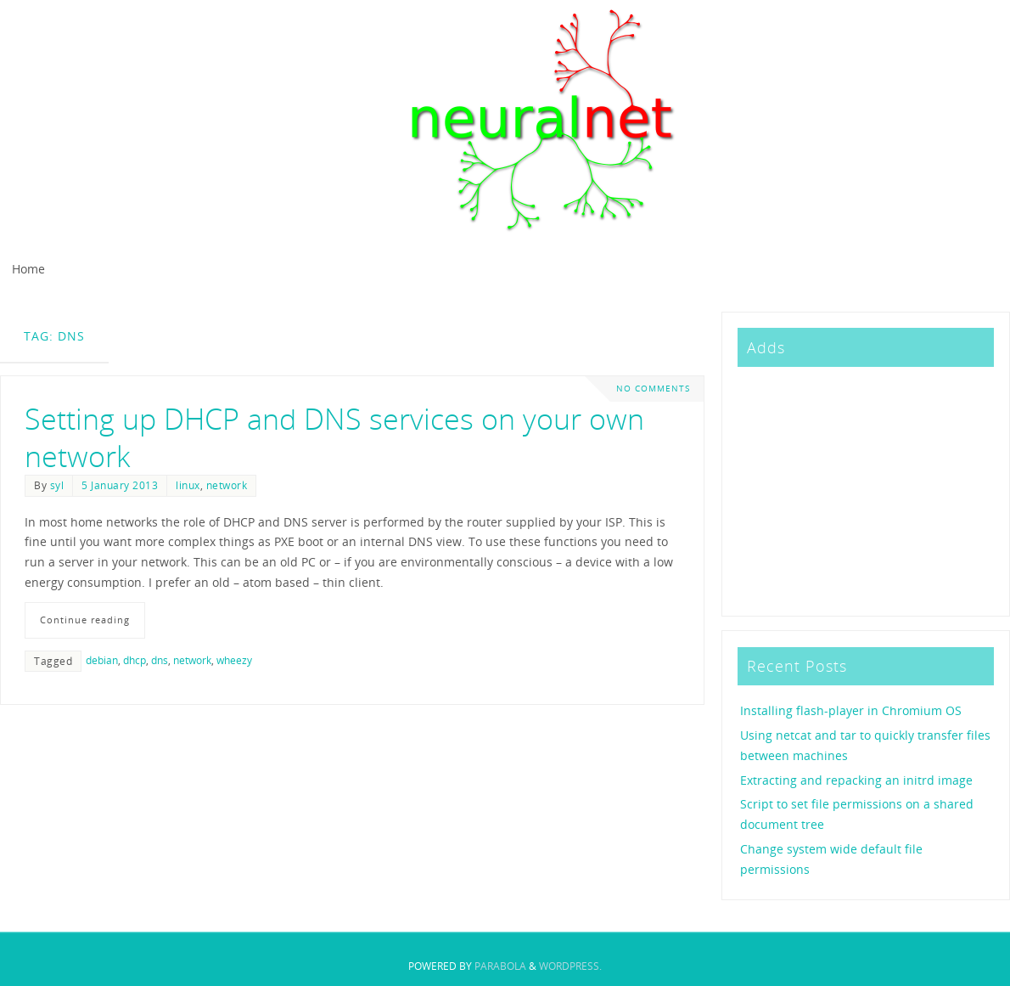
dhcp (134, 660)
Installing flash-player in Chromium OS (851, 710)
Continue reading (85, 619)
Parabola (500, 966)
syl (57, 485)
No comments (653, 388)
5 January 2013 (119, 485)
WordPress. (570, 966)
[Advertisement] (865, 488)
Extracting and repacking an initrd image (856, 780)
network (227, 485)
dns (159, 660)
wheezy (234, 660)
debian (102, 660)
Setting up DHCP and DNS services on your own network (334, 437)
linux (188, 485)
